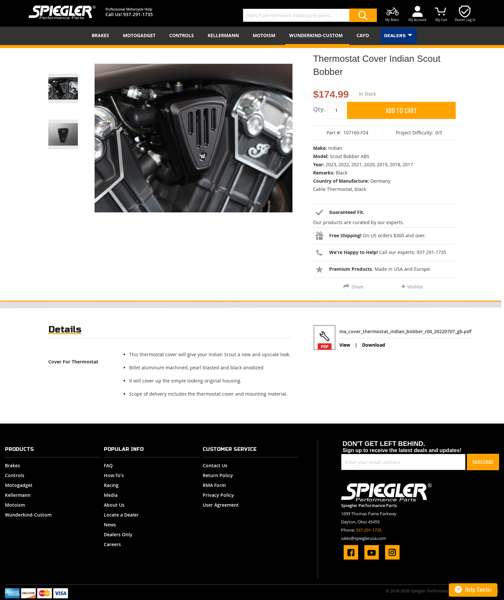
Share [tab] (357, 286)
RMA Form (214, 485)
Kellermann (18, 495)
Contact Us (215, 465)
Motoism (15, 505)
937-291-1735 (138, 14)
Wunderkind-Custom (28, 515)
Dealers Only (118, 534)
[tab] (64, 331)
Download (373, 345)
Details (64, 329)
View (344, 345)
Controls (14, 475)
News (110, 524)
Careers (112, 544)
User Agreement (221, 505)
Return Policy (218, 475)
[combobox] (310, 15)
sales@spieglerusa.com (363, 538)
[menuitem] (102, 35)
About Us (114, 505)
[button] (71, 80)
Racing (111, 485)
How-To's (114, 475)
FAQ (108, 465)
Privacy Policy (218, 495)
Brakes (12, 465)
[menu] (252, 36)
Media (111, 495)
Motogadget (19, 485)
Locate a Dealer (121, 515)
